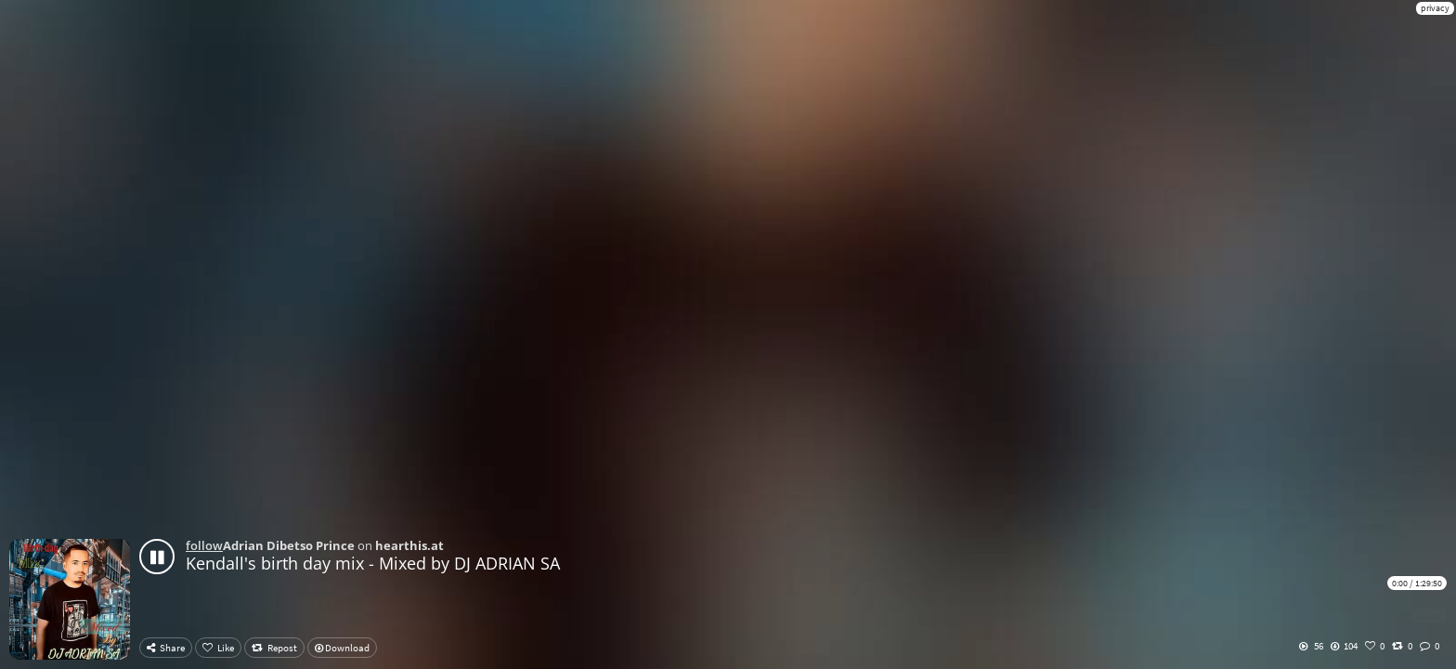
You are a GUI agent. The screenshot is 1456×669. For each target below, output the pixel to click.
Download (342, 647)
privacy (1435, 8)
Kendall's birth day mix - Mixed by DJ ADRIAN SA (373, 563)
